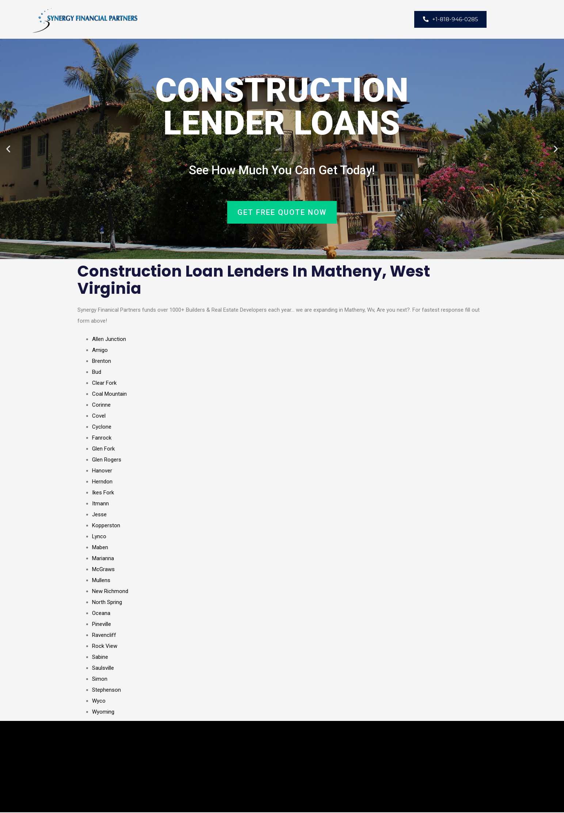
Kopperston (106, 526)
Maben (100, 548)
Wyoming (103, 712)
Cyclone (101, 427)
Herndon (102, 482)
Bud (96, 372)
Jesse (99, 515)
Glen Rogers (106, 460)
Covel (99, 416)
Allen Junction (109, 340)
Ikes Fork (103, 493)
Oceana (101, 614)
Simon (99, 679)
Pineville (101, 625)
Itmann (100, 504)
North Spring (107, 603)
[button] (8, 149)
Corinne (101, 405)
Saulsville (103, 668)
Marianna (103, 559)
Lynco (99, 537)
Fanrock (101, 438)
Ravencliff (104, 635)
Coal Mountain (109, 394)
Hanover (102, 471)
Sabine (100, 657)
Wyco (99, 701)
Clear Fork (104, 383)
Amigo (100, 350)
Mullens (101, 581)
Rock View (104, 646)
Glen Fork (103, 449)
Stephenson (106, 690)
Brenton (101, 361)
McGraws (103, 570)
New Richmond (110, 592)
